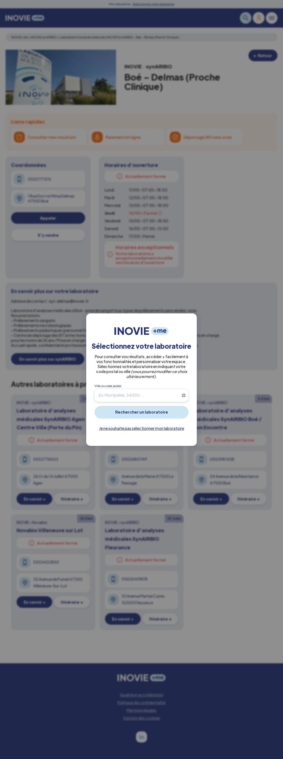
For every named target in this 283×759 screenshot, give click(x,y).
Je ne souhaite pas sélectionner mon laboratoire (141, 428)
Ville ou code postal (108, 386)
